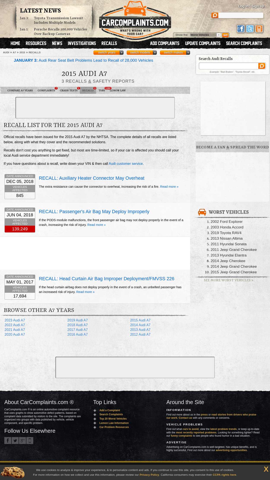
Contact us (185, 417)
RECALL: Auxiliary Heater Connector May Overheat (91, 178)
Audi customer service (126, 163)
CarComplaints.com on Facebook (7, 440)
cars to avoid (191, 429)
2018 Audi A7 (77, 325)
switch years (107, 52)
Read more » (169, 186)
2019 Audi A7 (77, 320)
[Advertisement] (95, 107)
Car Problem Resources (114, 427)
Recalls (89, 89)
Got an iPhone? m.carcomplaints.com (29, 440)
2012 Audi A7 (140, 334)
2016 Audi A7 (77, 334)
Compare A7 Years (20, 90)
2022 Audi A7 (15, 325)
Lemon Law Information (114, 423)
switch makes (173, 52)
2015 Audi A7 (140, 320)
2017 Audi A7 (77, 330)
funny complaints (181, 435)
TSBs (102, 89)
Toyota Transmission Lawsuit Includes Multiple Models (58, 20)
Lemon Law (118, 90)
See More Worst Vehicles (228, 280)
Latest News (40, 11)
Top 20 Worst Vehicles (113, 418)
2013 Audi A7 (140, 330)
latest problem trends (223, 429)
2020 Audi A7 (15, 334)
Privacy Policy (149, 474)
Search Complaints (111, 414)
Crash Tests (70, 89)
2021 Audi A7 (15, 330)
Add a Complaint (109, 410)
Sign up (257, 6)
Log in (243, 6)
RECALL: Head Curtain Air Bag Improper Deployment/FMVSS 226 (106, 278)
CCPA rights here (224, 474)
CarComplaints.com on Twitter (15, 440)
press (204, 414)
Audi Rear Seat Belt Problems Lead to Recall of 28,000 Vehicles (83, 60)
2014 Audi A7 (140, 325)
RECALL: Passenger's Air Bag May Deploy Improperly (94, 211)
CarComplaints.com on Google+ (22, 440)
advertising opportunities (231, 450)
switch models (140, 52)
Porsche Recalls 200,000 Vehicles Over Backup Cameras (60, 31)
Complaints (47, 89)
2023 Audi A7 (15, 320)
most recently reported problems (196, 432)
